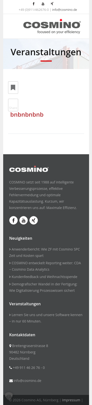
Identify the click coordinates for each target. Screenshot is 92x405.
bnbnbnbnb (27, 114)
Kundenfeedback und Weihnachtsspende (45, 276)
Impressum (71, 400)
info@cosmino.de (64, 9)
